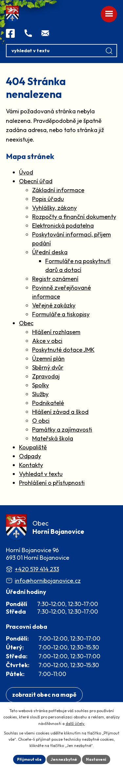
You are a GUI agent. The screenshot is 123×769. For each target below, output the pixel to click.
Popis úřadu (48, 199)
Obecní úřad (35, 181)
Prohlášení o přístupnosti (52, 482)
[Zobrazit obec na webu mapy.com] (44, 695)
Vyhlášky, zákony (54, 208)
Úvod (26, 172)
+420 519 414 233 (37, 569)
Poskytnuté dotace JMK (63, 349)
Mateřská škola (52, 438)
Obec (26, 323)
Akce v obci (47, 341)
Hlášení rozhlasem (56, 332)
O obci (41, 420)
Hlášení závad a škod (60, 412)
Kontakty (31, 465)
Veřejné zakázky (53, 305)
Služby (40, 394)
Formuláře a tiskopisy (61, 314)
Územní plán (48, 358)
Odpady (30, 456)
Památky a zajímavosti (62, 429)
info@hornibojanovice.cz (48, 580)
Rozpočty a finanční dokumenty (74, 216)
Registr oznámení (55, 279)
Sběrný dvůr (47, 367)
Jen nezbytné (64, 759)
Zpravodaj (46, 376)
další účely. (75, 723)
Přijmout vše (29, 759)
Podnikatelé (48, 403)
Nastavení (96, 759)
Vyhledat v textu (41, 474)
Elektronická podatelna (63, 225)
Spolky (40, 385)
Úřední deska (50, 252)
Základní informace (58, 190)
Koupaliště (33, 447)
